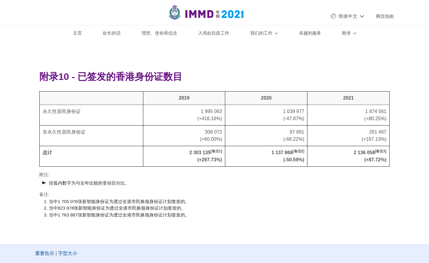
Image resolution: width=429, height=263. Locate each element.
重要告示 (44, 253)
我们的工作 (261, 32)
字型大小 (67, 253)
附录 (346, 32)
